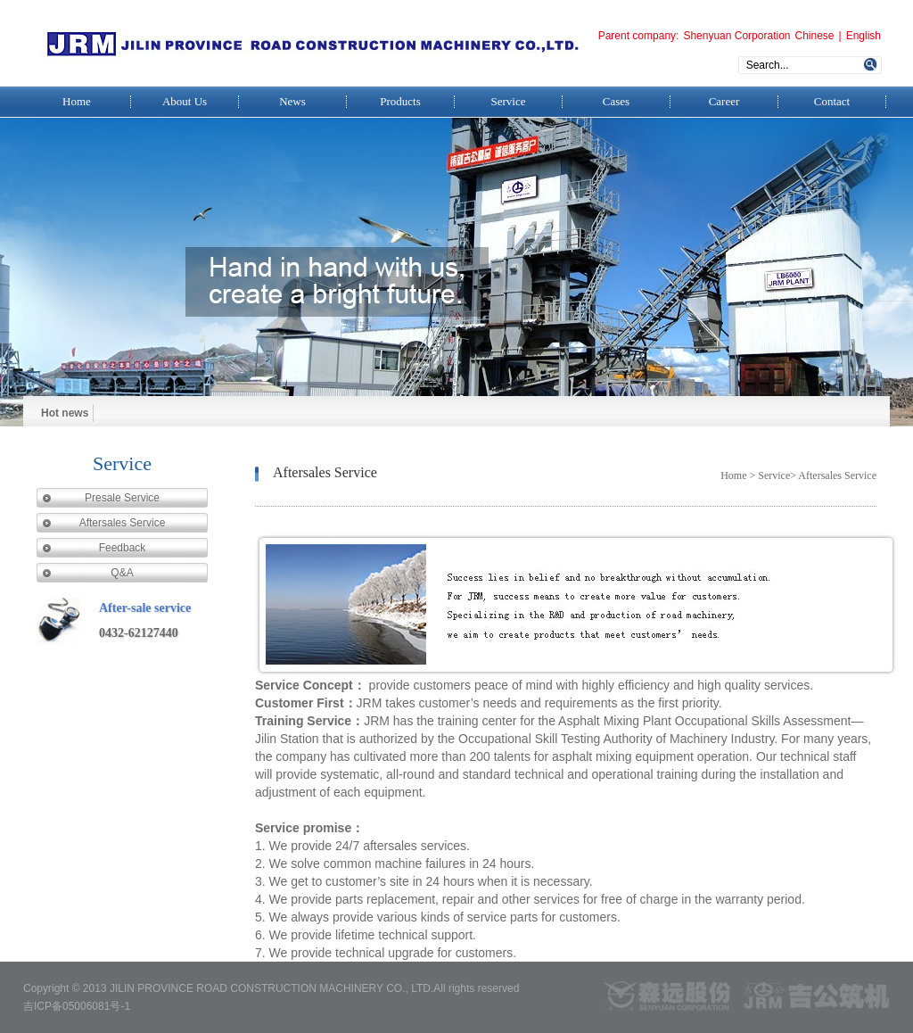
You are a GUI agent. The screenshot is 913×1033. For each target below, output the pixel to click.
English (863, 35)
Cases (616, 101)
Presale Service (122, 498)
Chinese (814, 35)
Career (724, 101)
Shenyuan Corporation (736, 35)
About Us (184, 101)
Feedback (122, 547)
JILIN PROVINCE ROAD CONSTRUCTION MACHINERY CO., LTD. (271, 988)
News (292, 101)
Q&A (122, 572)
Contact (832, 101)
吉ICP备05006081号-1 (76, 1006)
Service (508, 101)
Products (400, 101)
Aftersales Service (122, 522)
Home (76, 101)
